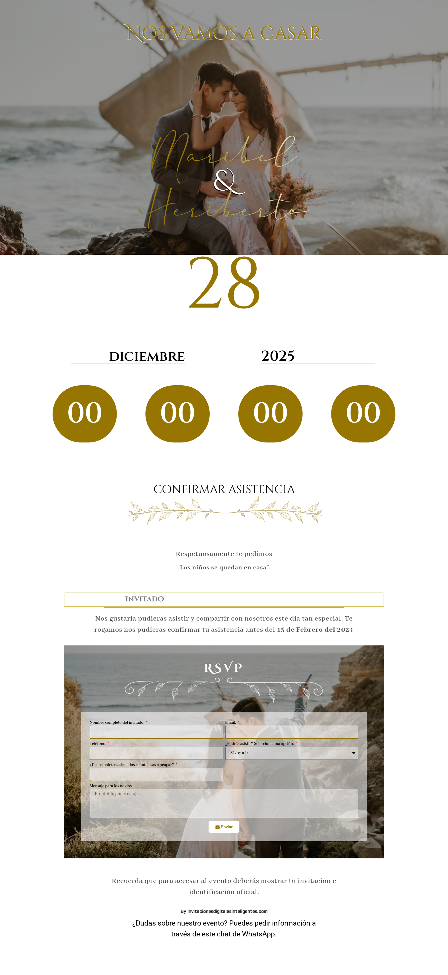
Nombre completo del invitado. (117, 723)
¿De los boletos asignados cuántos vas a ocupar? (132, 765)
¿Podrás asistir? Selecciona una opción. (260, 744)
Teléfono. (98, 744)
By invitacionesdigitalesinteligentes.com (224, 324)
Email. (231, 723)
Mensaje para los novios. (111, 787)
